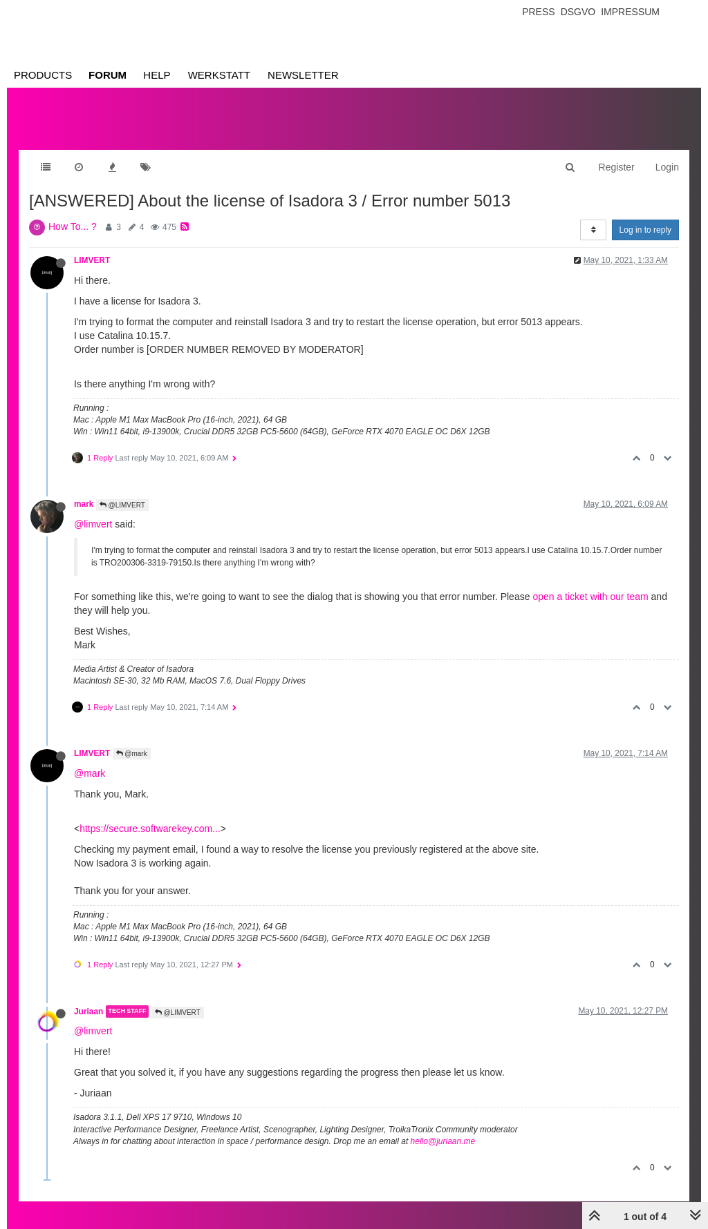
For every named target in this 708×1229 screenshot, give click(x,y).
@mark (131, 753)
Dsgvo (578, 11)
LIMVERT (92, 260)
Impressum (630, 11)
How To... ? (72, 226)
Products (43, 75)
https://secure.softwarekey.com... (150, 828)
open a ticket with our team (590, 596)
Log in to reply (645, 230)
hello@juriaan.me (443, 1141)
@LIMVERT (122, 505)
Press (538, 11)
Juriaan (88, 1011)
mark (83, 504)
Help (156, 75)
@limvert (93, 524)
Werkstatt (219, 75)
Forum (107, 75)
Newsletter (303, 75)
